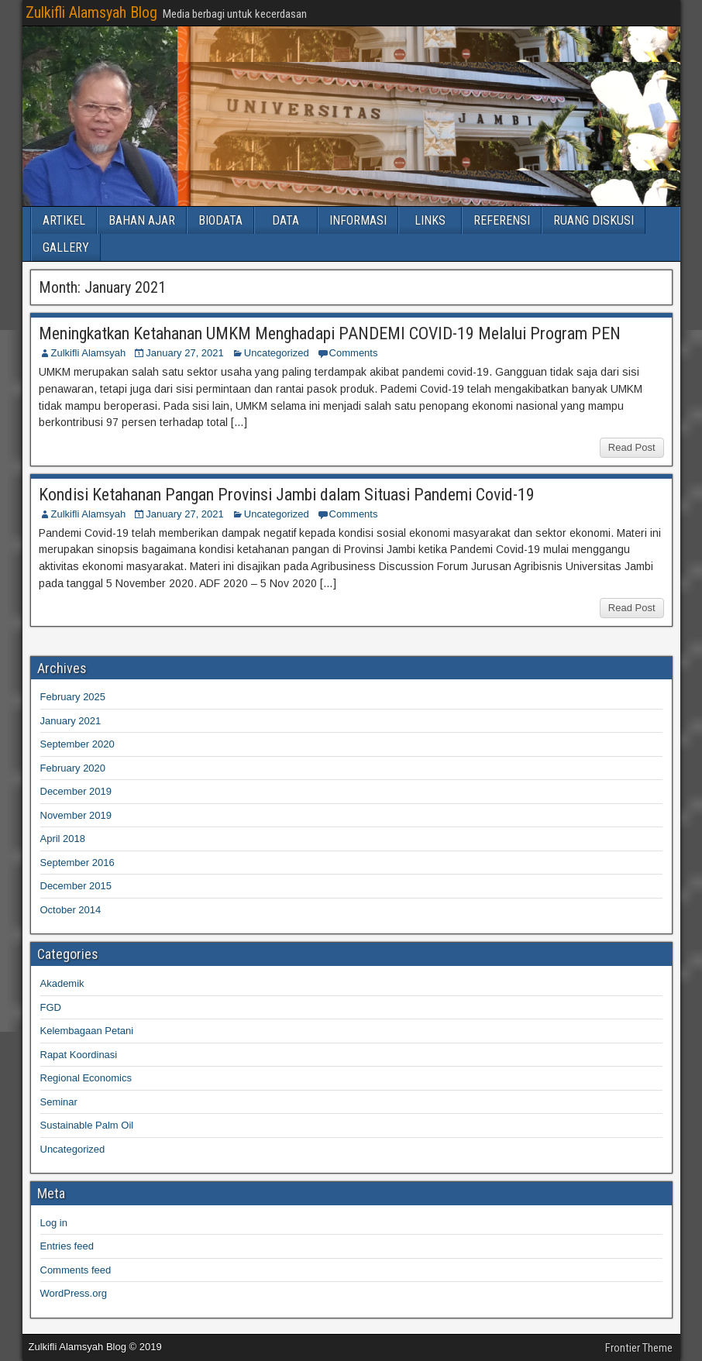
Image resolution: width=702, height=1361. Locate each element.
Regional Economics (86, 1078)
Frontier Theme (639, 1348)
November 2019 (76, 815)
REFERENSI (501, 220)
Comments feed (76, 1270)
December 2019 (76, 791)
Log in (53, 1223)
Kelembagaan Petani (87, 1030)
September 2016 (77, 862)
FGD (50, 1007)
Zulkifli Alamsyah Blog (91, 12)
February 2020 (73, 768)
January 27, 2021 (184, 353)
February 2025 (73, 697)
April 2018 (63, 838)
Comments (353, 353)
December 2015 (76, 886)
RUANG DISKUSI (593, 220)
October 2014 (71, 910)
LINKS (430, 220)
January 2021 (71, 721)
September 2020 (77, 744)
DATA (285, 220)
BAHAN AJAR (141, 220)
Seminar (58, 1102)
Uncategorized (276, 353)
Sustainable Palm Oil (87, 1125)
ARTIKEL (64, 220)
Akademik (62, 983)
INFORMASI (358, 220)
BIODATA (220, 220)
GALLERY (66, 247)
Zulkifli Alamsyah (88, 353)
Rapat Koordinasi (79, 1054)
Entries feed (67, 1246)
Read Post (632, 447)
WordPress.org (73, 1293)
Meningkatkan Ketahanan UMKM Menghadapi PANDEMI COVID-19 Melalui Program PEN (330, 333)
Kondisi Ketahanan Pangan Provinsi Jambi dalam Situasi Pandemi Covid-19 (287, 494)
